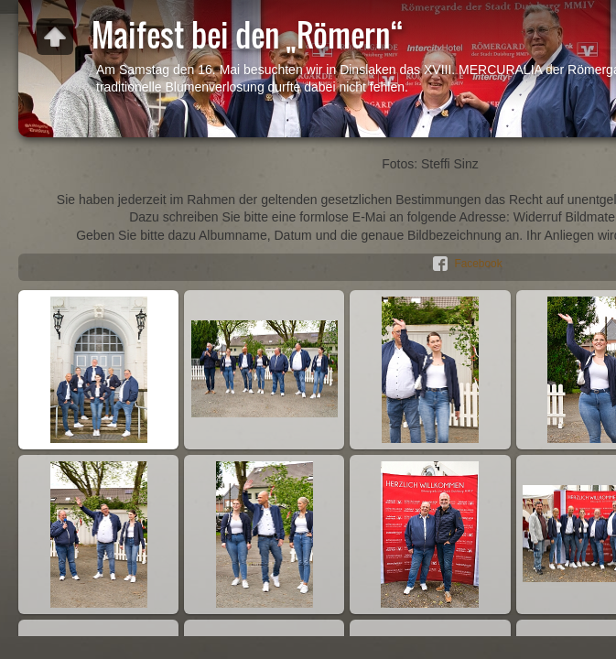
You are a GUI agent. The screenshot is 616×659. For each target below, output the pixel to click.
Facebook (478, 263)
